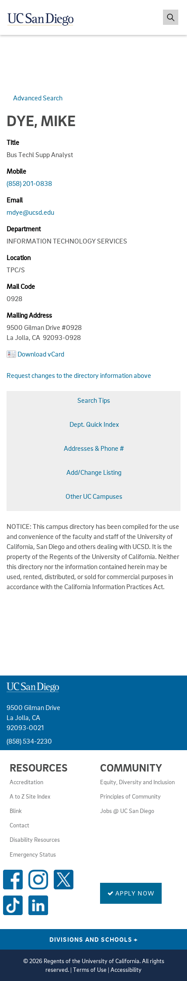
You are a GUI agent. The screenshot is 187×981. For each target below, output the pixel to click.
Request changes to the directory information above (79, 375)
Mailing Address (29, 315)
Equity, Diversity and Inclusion (137, 782)
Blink (16, 810)
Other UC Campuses (94, 496)
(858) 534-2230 (29, 741)
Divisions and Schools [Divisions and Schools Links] (93, 939)
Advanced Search (37, 97)
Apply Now (131, 893)
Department (24, 228)
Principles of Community (130, 796)
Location (19, 257)
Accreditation (26, 782)
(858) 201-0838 (29, 183)
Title (13, 142)
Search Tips (93, 400)
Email (15, 200)
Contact (19, 825)
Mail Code (21, 286)
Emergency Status (33, 854)
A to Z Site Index (30, 796)
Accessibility (126, 969)
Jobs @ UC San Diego (127, 810)
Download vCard (40, 354)
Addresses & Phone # (94, 448)
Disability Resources (35, 839)
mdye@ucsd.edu (30, 212)
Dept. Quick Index (94, 424)
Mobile (16, 171)
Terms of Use (90, 969)
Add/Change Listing (93, 472)
